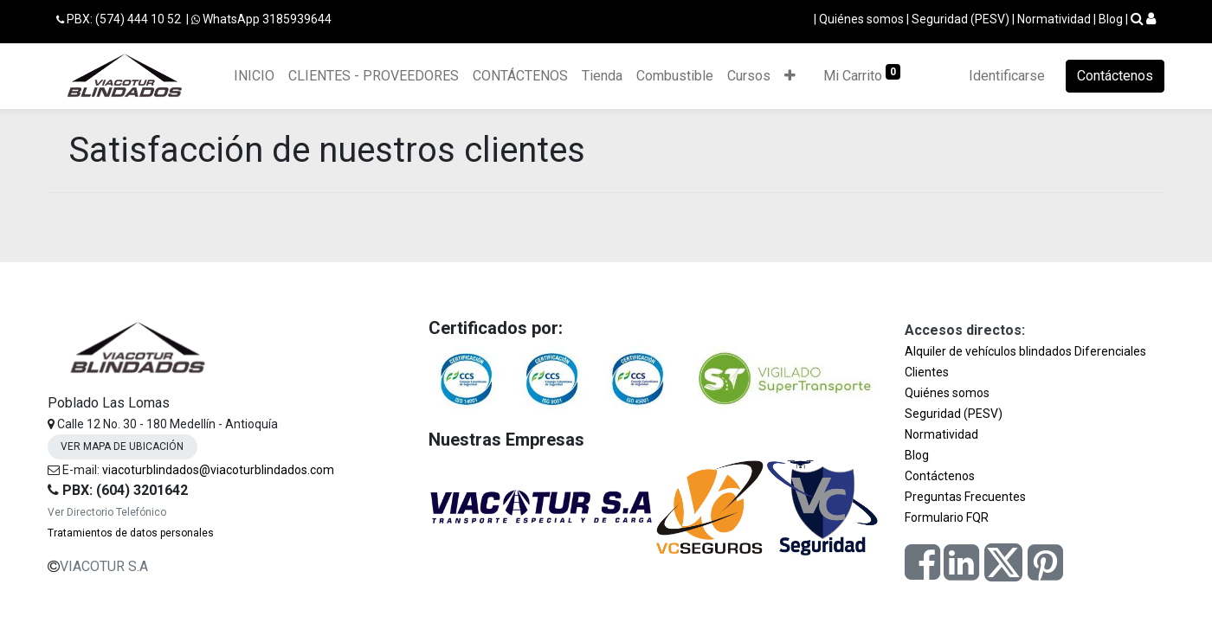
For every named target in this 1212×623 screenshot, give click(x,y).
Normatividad (1054, 19)
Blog (1111, 19)
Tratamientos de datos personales (131, 533)
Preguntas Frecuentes (965, 497)
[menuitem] (254, 76)
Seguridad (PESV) (960, 19)
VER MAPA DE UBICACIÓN (122, 446)
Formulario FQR (947, 517)
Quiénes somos (861, 19)
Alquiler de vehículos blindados (988, 351)
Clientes (927, 372)
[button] (790, 76)
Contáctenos (1115, 75)
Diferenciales (1110, 351)
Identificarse (1007, 75)
